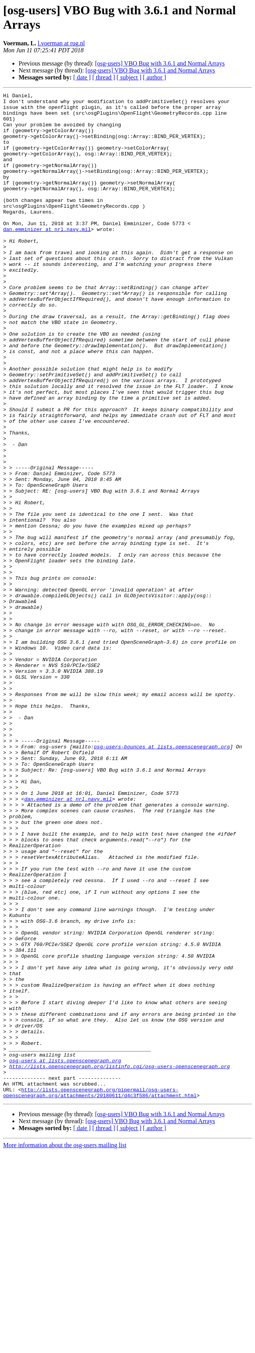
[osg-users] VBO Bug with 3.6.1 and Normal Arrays (159, 63)
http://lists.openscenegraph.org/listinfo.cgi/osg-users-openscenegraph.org (119, 1261)
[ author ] (154, 77)
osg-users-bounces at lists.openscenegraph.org (162, 877)
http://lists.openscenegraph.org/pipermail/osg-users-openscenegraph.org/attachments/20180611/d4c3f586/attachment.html (99, 1293)
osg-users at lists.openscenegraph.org (65, 1254)
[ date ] (82, 77)
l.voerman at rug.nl (61, 43)
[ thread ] (103, 77)
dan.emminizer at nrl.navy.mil (47, 256)
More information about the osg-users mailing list (64, 1346)
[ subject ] (129, 77)
